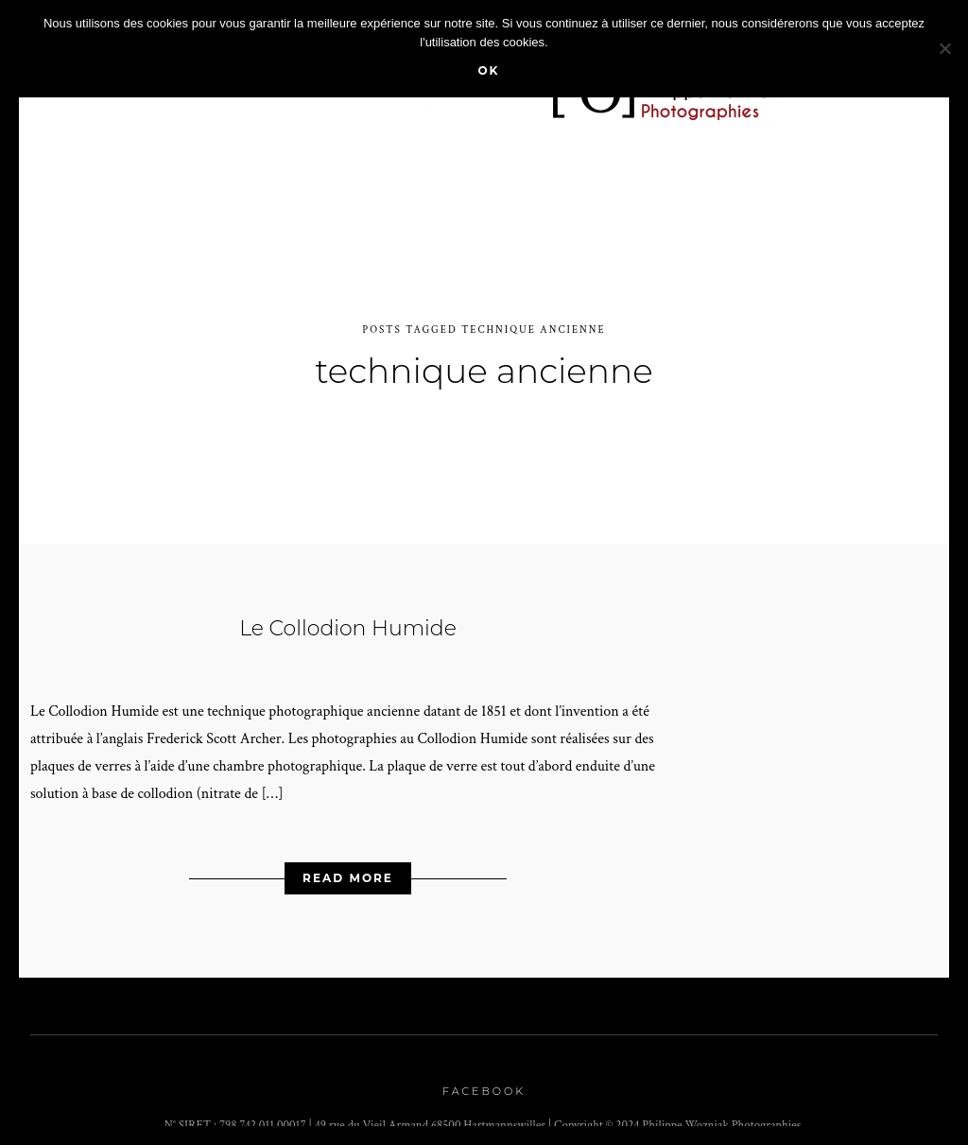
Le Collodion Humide (348, 618)
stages (511, 110)
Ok (488, 70)
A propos (603, 110)
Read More (347, 868)
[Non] (944, 48)
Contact (703, 110)
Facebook (484, 1081)
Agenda (276, 110)
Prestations (395, 110)
